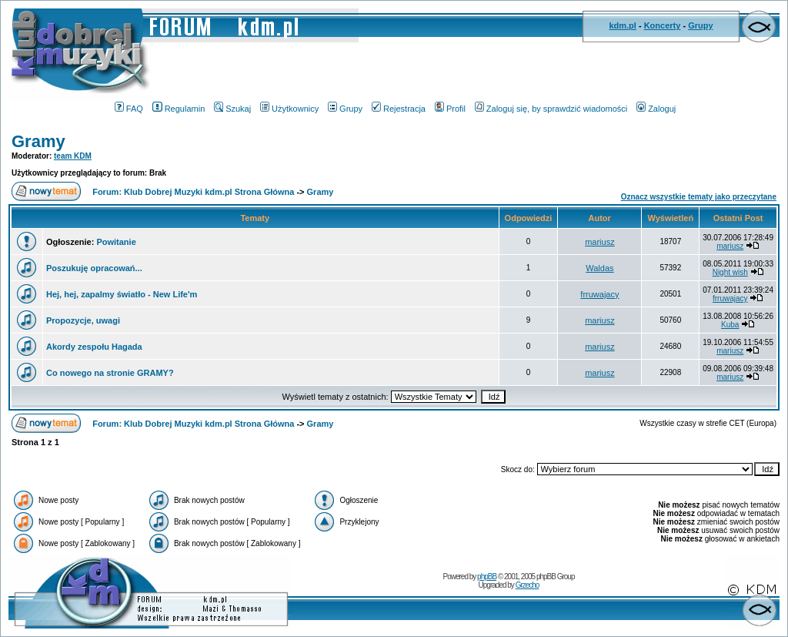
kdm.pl (622, 25)
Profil (450, 108)
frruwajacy (599, 294)
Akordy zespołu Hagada (94, 346)
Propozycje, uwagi (83, 320)
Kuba (730, 324)
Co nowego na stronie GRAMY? (110, 372)
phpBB (486, 576)
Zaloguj (656, 108)
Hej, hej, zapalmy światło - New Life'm (121, 294)
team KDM (73, 156)
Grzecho (527, 585)
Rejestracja (399, 108)
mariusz (600, 241)
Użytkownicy (289, 108)
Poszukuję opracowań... (94, 268)
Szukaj (232, 108)
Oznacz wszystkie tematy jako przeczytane (698, 197)
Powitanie (115, 241)
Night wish (730, 272)
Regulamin (178, 108)
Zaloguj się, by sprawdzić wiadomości (551, 108)
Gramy (38, 141)
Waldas (599, 268)
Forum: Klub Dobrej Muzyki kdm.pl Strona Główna (193, 191)
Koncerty (662, 25)
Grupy (700, 25)
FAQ (129, 108)
